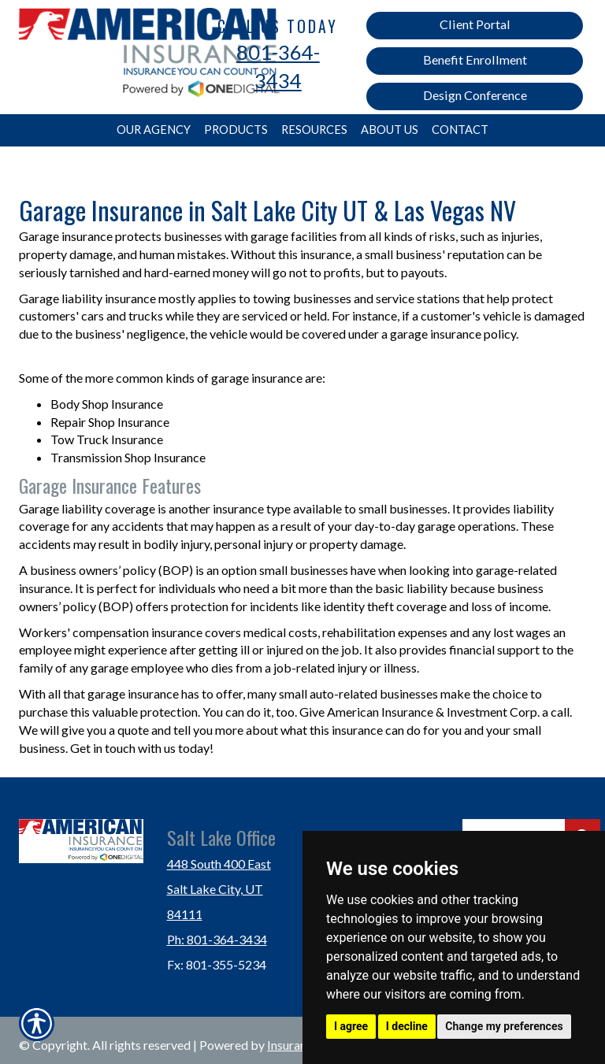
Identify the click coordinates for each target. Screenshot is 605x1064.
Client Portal (475, 24)
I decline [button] (407, 1026)
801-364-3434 (278, 66)
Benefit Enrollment (475, 59)
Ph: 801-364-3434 (217, 939)
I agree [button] (351, 1026)
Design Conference (475, 94)
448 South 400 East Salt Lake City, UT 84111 (219, 888)
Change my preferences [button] (503, 1026)
